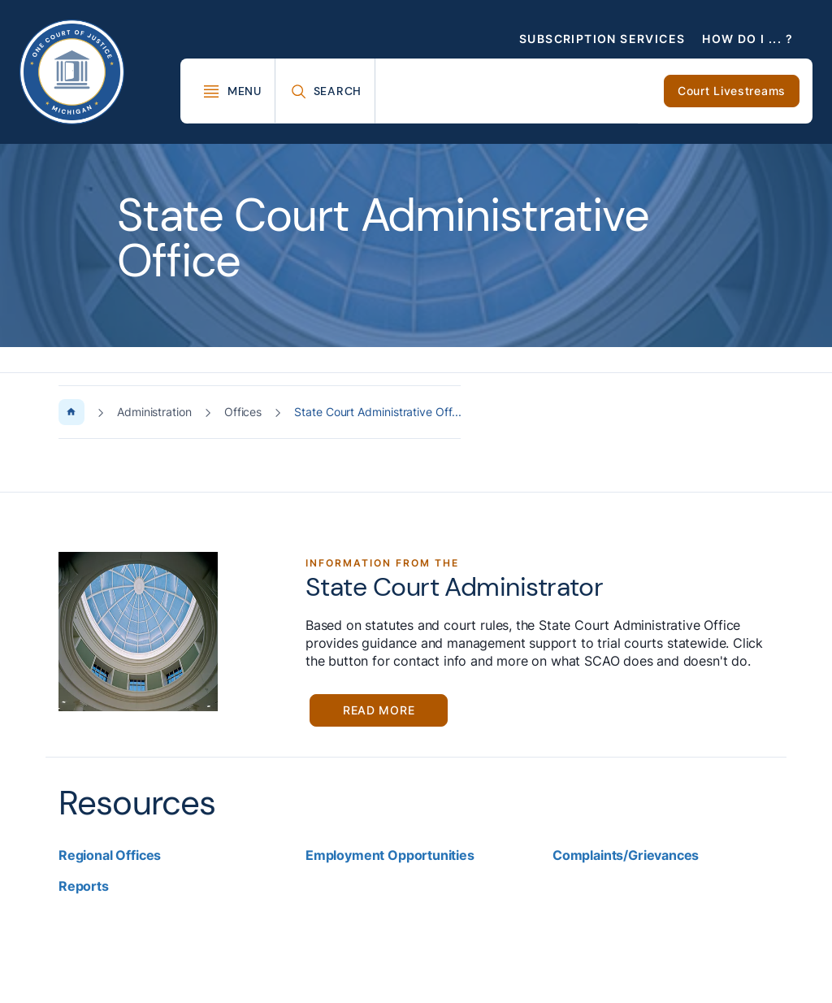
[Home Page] (71, 412)
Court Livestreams (732, 91)
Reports (83, 886)
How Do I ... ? (747, 39)
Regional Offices (109, 855)
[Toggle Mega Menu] (231, 91)
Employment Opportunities (390, 855)
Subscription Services (602, 39)
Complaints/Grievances (625, 855)
